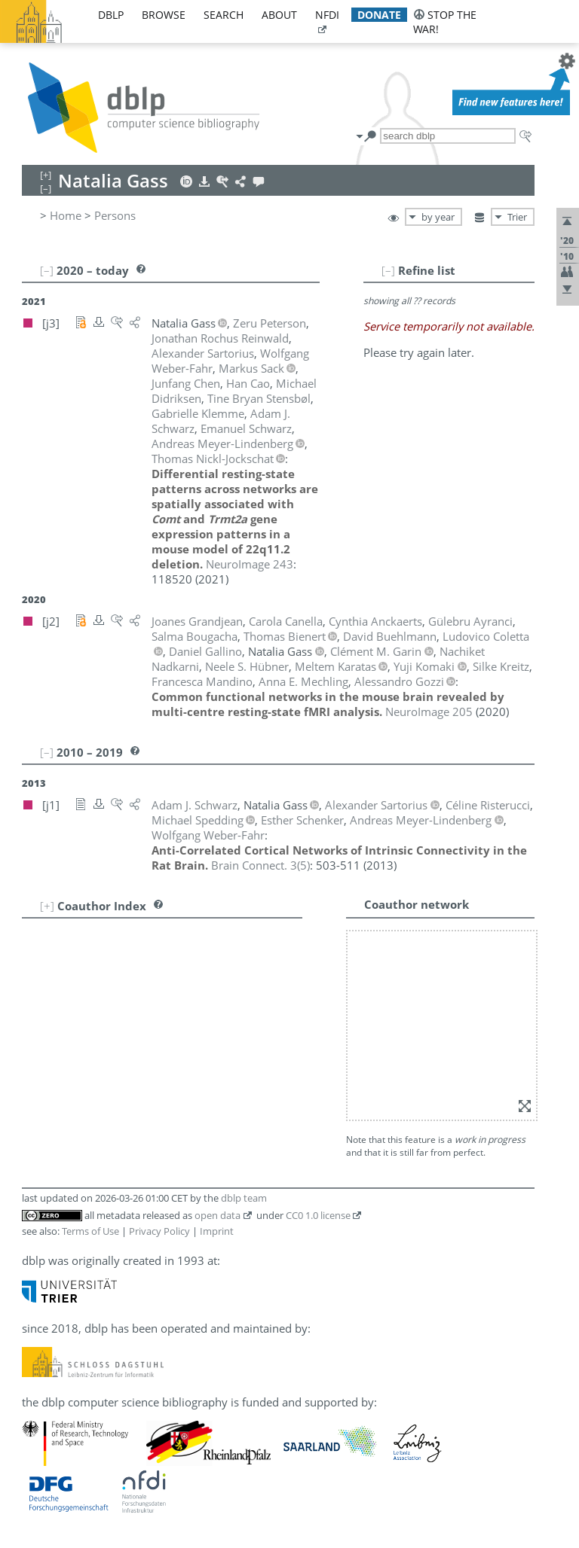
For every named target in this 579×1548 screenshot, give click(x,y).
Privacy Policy (159, 1231)
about (279, 15)
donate (379, 15)
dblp (111, 15)
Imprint (217, 1231)
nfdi (327, 15)
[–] (388, 270)
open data (217, 1215)
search (224, 15)
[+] (47, 905)
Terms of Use (90, 1231)
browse (163, 15)
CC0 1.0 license (318, 1215)
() (260, 865)
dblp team (244, 1198)
